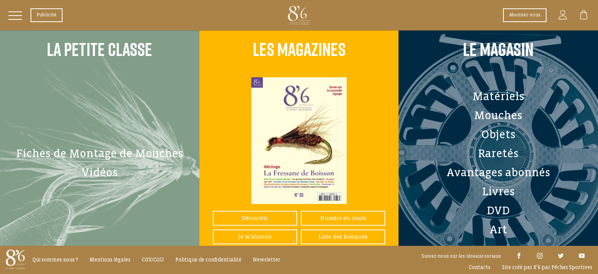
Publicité (46, 15)
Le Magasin (498, 49)
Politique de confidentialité (208, 260)
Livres (498, 191)
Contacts (479, 267)
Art (498, 229)
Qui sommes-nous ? (55, 260)
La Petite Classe (99, 49)
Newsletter (266, 260)
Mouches (498, 115)
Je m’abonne (255, 237)
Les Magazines (299, 49)
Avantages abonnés (498, 172)
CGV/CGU (153, 260)
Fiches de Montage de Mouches (99, 153)
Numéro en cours (343, 218)
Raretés (498, 153)
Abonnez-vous (524, 15)
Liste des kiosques (343, 237)
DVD (498, 210)
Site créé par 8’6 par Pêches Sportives (547, 267)
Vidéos (100, 172)
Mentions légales (110, 260)
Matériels (498, 96)
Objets (498, 134)
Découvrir (255, 218)
